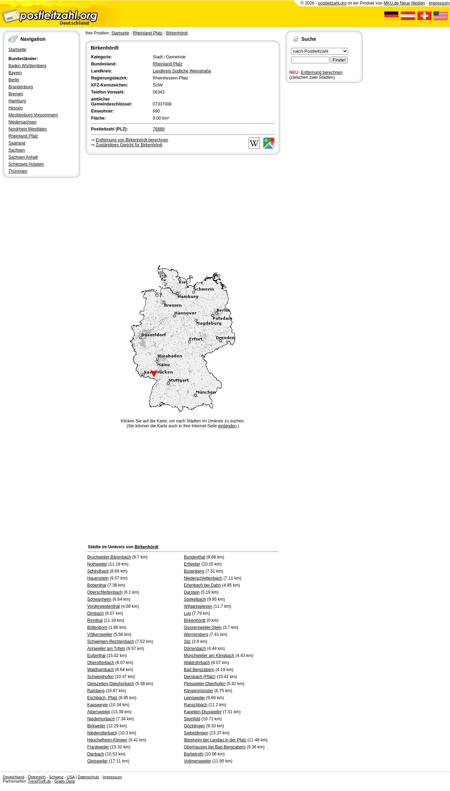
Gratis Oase (64, 781)
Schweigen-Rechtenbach (110, 641)
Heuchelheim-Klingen (107, 740)
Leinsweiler (194, 697)
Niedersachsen (22, 122)
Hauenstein (98, 578)
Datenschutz (88, 777)
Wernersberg (196, 634)
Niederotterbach (102, 733)
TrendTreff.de (39, 781)
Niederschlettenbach (203, 578)
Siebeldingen (196, 733)
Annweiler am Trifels (106, 648)
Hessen (15, 108)
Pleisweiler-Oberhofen (204, 683)
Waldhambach (100, 669)
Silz (187, 641)
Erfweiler (192, 564)
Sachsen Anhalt (23, 157)
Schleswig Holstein (26, 164)
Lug (187, 613)
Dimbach (95, 613)
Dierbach (95, 754)
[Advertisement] (182, 209)
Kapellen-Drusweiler (202, 711)
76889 (159, 129)
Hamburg (17, 100)
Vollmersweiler (197, 761)
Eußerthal (96, 655)
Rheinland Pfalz (23, 136)
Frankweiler (98, 747)
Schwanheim (99, 599)
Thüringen (17, 171)
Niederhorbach (101, 718)
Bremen (15, 93)
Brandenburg (20, 86)
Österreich (37, 777)
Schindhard (98, 571)
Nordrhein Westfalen (27, 129)
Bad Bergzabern (199, 669)
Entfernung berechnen (322, 72)
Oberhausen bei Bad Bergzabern (214, 747)
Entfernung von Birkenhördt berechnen (132, 140)
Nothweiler (97, 564)
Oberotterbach (100, 662)
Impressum (439, 3)
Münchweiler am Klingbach (209, 655)
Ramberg (95, 690)
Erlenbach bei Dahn (202, 585)
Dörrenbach (195, 648)
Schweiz (56, 777)
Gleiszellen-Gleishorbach (110, 683)
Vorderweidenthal (103, 606)
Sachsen (16, 150)
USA (71, 777)
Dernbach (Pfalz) (200, 676)
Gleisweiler (97, 761)
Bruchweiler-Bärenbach (109, 557)
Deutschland (13, 777)
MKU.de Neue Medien (404, 3)
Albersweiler (98, 711)
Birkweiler (96, 725)
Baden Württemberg (27, 65)
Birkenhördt (176, 33)
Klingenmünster (198, 690)
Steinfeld (192, 718)
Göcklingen (194, 725)
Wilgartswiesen (198, 606)
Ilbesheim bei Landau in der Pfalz (215, 740)
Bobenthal (96, 585)
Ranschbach (195, 704)
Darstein (192, 592)
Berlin (13, 79)
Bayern (15, 72)
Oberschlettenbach (105, 592)
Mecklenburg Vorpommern (33, 115)
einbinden (227, 425)
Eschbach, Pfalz (102, 697)
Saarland (16, 143)
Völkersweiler (99, 634)
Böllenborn (97, 627)
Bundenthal (194, 557)
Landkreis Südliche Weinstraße (182, 71)
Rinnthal (95, 620)
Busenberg (194, 571)
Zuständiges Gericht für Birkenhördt (129, 144)
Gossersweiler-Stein (202, 627)
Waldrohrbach (197, 662)
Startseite (17, 49)
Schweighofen (100, 676)
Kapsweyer (97, 704)
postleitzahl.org (332, 3)
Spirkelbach (195, 599)
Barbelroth (193, 754)
